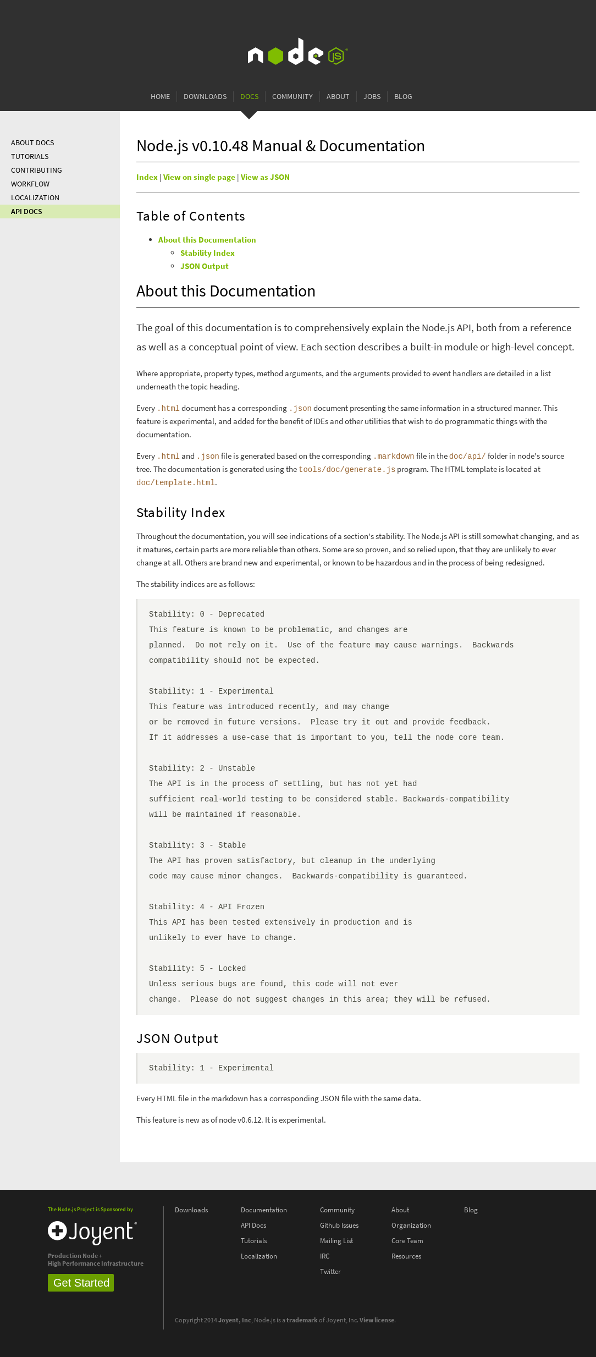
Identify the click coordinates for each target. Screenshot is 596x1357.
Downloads (205, 96)
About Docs (32, 143)
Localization (35, 198)
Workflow (30, 184)
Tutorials (29, 156)
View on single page (199, 177)
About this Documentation (207, 239)
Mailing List (336, 1240)
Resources (406, 1256)
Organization (411, 1225)
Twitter (330, 1271)
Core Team (407, 1240)
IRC (324, 1256)
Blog (403, 96)
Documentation (264, 1210)
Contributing (36, 170)
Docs (249, 96)
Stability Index (207, 253)
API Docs (26, 211)
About (338, 96)
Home (160, 96)
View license (377, 1320)
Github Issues (339, 1225)
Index (147, 177)
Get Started (81, 1283)
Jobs (371, 96)
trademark (302, 1320)
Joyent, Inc (234, 1320)
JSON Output (204, 266)
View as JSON (265, 177)
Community (292, 96)
